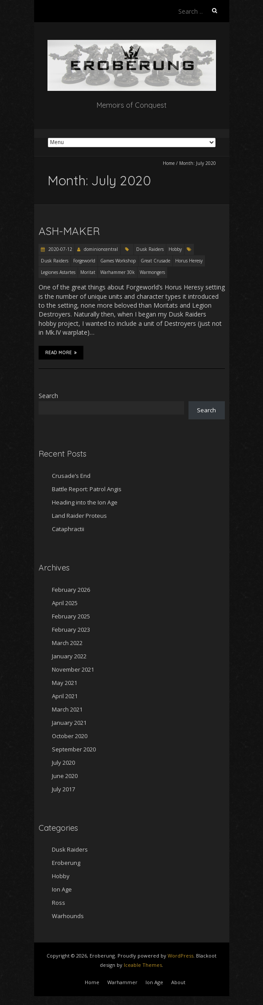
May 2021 (64, 683)
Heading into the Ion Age (85, 502)
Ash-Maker (69, 231)
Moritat (87, 272)
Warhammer (122, 982)
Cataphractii (68, 529)
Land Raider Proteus (79, 516)
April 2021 (65, 696)
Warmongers (152, 272)
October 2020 (69, 736)
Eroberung (66, 863)
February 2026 (71, 590)
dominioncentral (101, 249)
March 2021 (67, 709)
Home (169, 163)
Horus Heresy (189, 261)
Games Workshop (118, 261)
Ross (58, 903)
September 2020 (74, 749)
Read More (61, 352)
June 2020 (65, 776)
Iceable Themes (143, 965)
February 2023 (71, 630)
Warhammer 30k (117, 272)
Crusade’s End (71, 476)
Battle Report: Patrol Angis (87, 489)
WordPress (180, 955)
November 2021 (73, 669)
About (178, 982)
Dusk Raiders (150, 249)
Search (48, 395)
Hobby (175, 249)
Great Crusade (155, 261)
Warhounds (68, 916)
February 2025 (71, 616)
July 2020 (63, 762)
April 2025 (65, 603)
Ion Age (62, 889)
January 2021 (69, 723)
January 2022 (69, 656)
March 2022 (67, 643)
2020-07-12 (59, 249)
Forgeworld (84, 261)
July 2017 (63, 789)
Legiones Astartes (58, 272)
